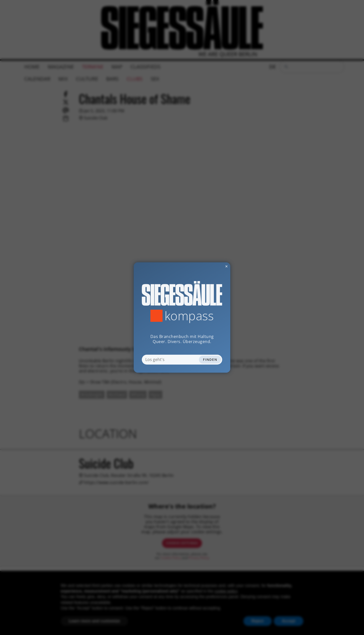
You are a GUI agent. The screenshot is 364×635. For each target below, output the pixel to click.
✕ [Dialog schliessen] (214, 266)
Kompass (189, 315)
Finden (210, 359)
